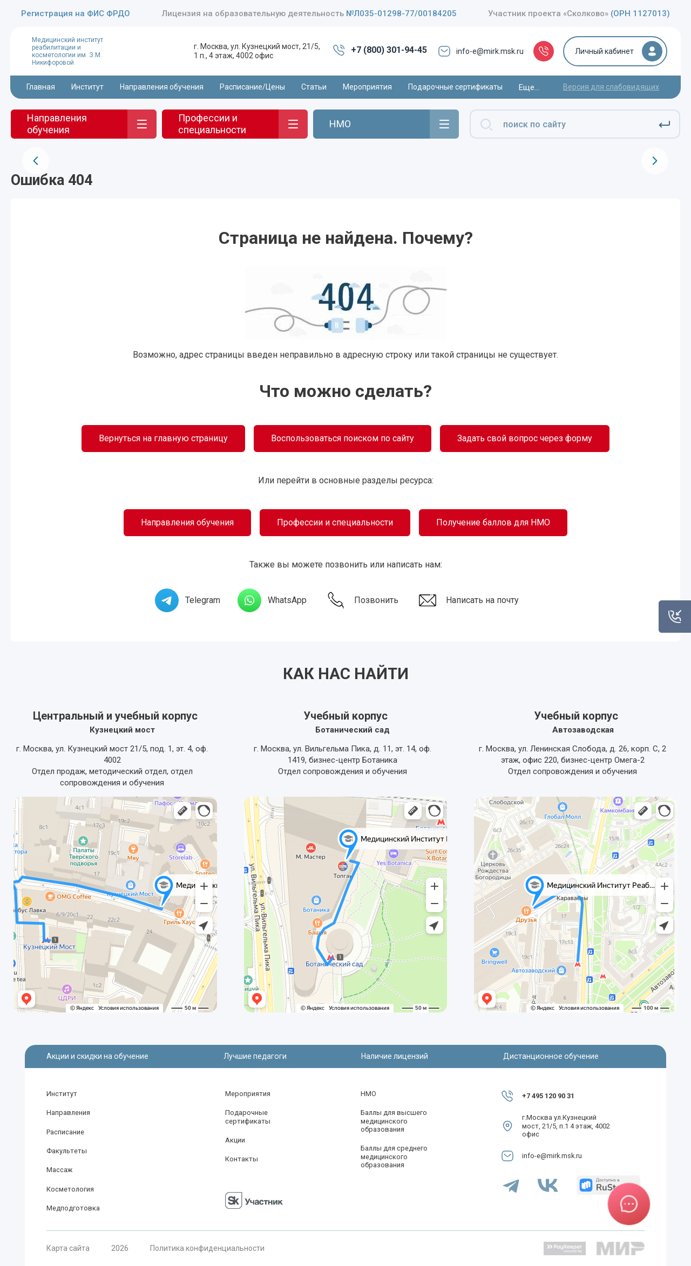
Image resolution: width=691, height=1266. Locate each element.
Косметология (70, 1189)
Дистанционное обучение (551, 1056)
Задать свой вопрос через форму (524, 438)
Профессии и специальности (335, 522)
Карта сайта (68, 1248)
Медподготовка (73, 1208)
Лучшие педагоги (255, 1056)
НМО (368, 1094)
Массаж (59, 1170)
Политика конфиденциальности (207, 1248)
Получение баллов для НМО (493, 522)
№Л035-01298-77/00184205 (401, 13)
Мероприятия (247, 1094)
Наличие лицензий (394, 1056)
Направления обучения (187, 522)
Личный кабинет (604, 51)
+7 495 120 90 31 (548, 1096)
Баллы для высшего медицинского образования (394, 1120)
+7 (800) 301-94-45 (380, 50)
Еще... (529, 87)
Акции (235, 1140)
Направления (68, 1112)
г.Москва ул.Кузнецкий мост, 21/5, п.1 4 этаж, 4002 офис (566, 1125)
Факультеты (66, 1151)
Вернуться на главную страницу (163, 438)
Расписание (65, 1132)
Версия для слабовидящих (611, 87)
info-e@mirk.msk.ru (481, 51)
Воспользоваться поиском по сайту (342, 438)
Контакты (241, 1159)
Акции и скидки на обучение (97, 1056)
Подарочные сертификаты (247, 1116)
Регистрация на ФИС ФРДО (75, 13)
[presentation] (35, 160)
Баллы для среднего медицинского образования (394, 1156)
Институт (61, 1094)
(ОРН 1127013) (640, 13)
